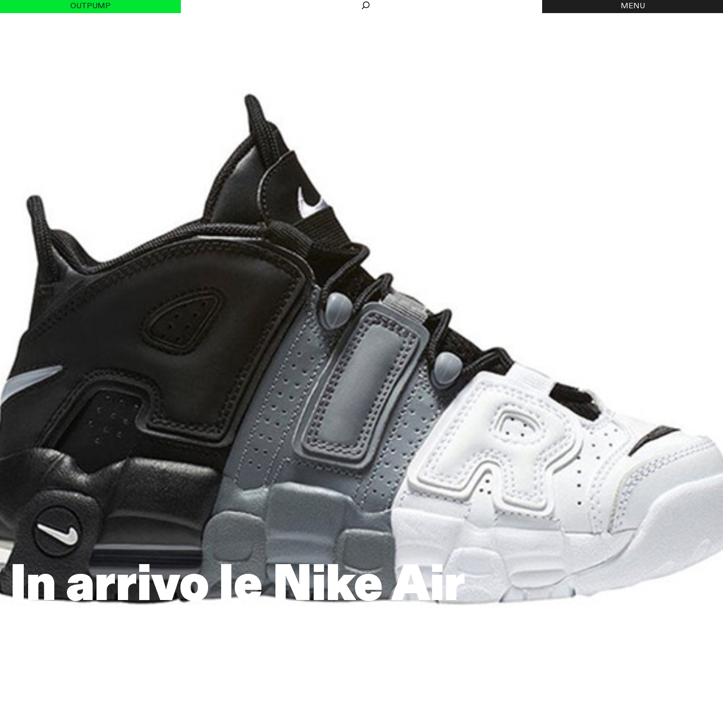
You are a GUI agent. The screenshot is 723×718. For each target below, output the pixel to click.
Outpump (90, 6)
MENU (633, 6)
